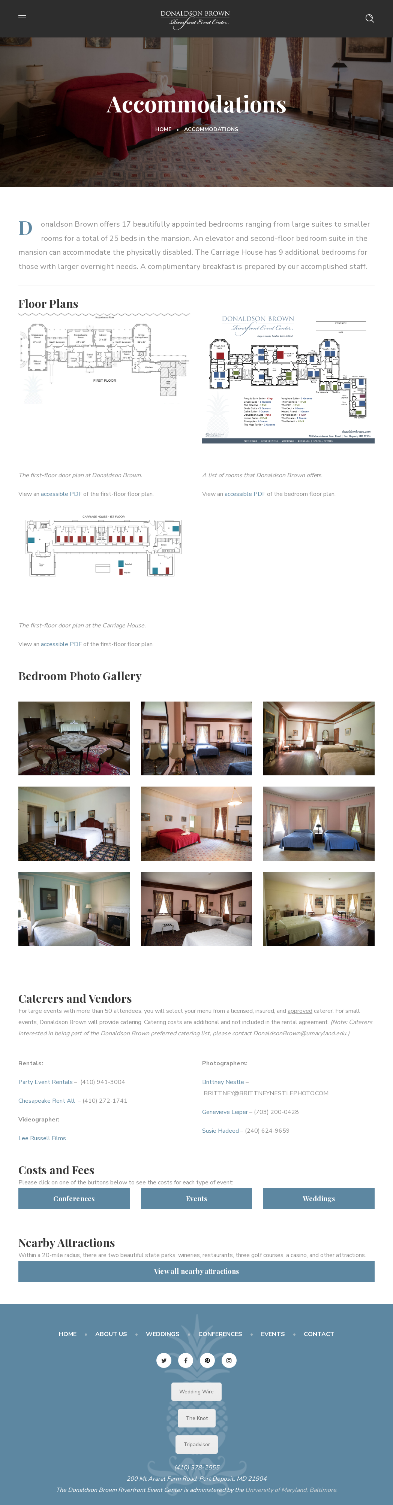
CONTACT (319, 1334)
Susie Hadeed (220, 1131)
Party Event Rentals (45, 1082)
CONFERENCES (220, 1334)
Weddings (319, 1198)
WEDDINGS (163, 1334)
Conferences (73, 1198)
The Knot (197, 1418)
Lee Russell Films (42, 1138)
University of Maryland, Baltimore (290, 1490)
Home (163, 129)
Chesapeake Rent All (47, 1101)
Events (196, 1198)
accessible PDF (61, 494)
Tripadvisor (196, 1444)
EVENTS (273, 1334)
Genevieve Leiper (225, 1112)
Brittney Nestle (223, 1082)
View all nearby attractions (196, 1271)
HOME (67, 1334)
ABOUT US (111, 1334)
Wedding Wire (196, 1391)
